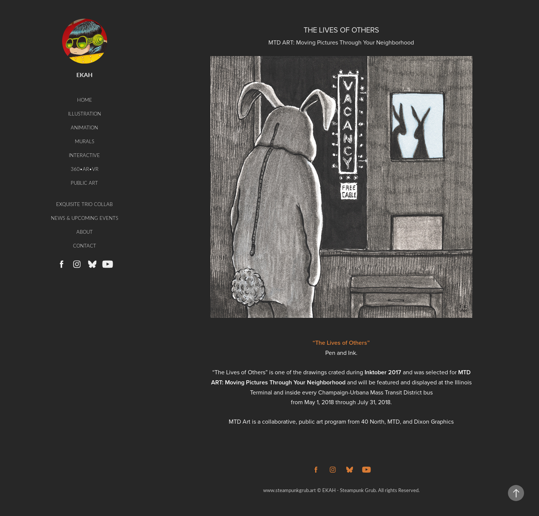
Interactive (84, 155)
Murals (84, 141)
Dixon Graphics (434, 421)
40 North (372, 421)
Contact (84, 245)
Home (84, 99)
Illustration (84, 113)
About (84, 231)
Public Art (84, 182)
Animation (84, 127)
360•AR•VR (84, 169)
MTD (393, 421)
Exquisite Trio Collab (84, 204)
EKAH (84, 74)
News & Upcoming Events (84, 218)
